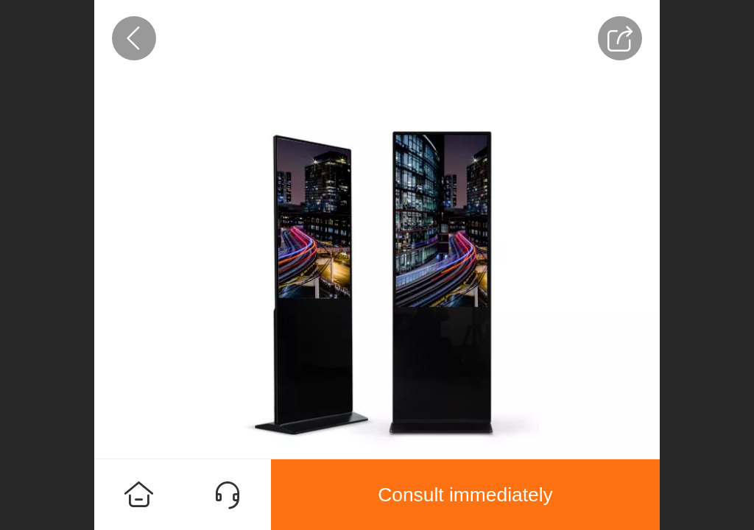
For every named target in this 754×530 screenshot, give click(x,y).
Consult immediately (465, 495)
